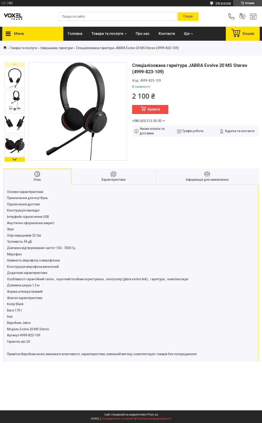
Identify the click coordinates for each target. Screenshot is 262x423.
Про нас (143, 33)
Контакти (167, 33)
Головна (75, 33)
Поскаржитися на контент (118, 418)
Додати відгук (242, 16)
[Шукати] (188, 16)
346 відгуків (223, 3)
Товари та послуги (107, 33)
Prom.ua (153, 414)
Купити (154, 109)
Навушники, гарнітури (56, 48)
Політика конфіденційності (154, 418)
